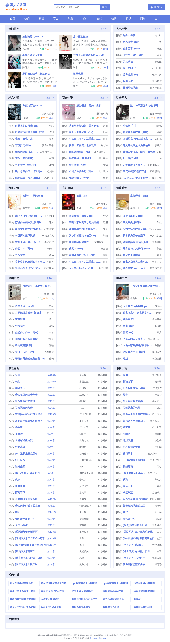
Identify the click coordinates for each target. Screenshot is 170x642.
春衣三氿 (49, 178)
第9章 (50, 473)
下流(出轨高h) (23, 145)
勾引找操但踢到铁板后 (81, 242)
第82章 (51, 394)
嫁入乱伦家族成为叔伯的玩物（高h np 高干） (138, 145)
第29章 (51, 525)
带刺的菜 (157, 261)
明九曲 (82, 434)
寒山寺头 (103, 158)
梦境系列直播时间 (81, 607)
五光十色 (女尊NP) (25, 164)
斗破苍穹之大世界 (32, 55)
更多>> (104, 29)
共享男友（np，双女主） (136, 268)
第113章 (51, 531)
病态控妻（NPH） (133, 41)
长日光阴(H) (129, 68)
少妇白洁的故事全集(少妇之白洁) (136, 229)
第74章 (51, 460)
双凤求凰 (78, 73)
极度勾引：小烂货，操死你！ (39, 286)
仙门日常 (20, 460)
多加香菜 (103, 268)
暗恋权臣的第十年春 (26, 394)
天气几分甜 (21, 525)
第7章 (50, 434)
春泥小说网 (16, 7)
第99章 (51, 388)
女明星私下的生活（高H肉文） (138, 138)
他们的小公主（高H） (27, 332)
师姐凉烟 (20, 446)
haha (159, 125)
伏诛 (17, 479)
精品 (41, 18)
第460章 (51, 375)
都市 (85, 18)
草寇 (75, 49)
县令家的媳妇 (80, 36)
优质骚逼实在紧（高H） (136, 132)
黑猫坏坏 (157, 81)
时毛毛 (158, 564)
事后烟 (158, 145)
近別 (105, 222)
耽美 (70, 18)
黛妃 (159, 48)
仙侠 (114, 18)
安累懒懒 (84, 519)
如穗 (51, 158)
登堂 (17, 375)
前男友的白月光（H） (27, 125)
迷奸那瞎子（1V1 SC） (28, 268)
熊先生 (76, 86)
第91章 (51, 486)
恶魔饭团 (157, 242)
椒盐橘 (82, 447)
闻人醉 (50, 171)
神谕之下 (20, 388)
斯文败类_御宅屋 (132, 222)
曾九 (51, 319)
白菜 (81, 538)
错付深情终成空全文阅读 (53, 583)
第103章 (51, 414)
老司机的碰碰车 (47, 152)
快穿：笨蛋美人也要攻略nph (84, 145)
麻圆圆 (104, 248)
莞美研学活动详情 (143, 607)
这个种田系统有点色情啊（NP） (148, 105)
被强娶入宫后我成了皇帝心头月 (32, 414)
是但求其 (84, 486)
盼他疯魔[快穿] (23, 345)
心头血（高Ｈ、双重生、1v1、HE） (85, 138)
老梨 (24, 86)
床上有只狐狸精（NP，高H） (29, 215)
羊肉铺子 (27, 208)
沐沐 (51, 165)
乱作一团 (157, 68)
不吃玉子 (84, 421)
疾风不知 (84, 401)
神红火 (50, 261)
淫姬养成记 (129, 319)
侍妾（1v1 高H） (24, 248)
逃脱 (125, 358)
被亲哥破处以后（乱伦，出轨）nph (29, 242)
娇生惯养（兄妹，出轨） (90, 105)
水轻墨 (82, 492)
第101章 (51, 545)
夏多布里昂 (48, 145)
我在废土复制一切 (25, 518)
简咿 (81, 466)
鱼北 (51, 125)
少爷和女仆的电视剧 (144, 583)
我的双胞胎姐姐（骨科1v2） (84, 125)
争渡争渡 (20, 486)
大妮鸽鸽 (84, 551)
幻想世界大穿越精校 (82, 591)
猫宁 (105, 216)
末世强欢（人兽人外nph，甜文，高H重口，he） (135, 164)
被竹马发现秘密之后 (113, 599)
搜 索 (104, 7)
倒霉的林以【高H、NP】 (27, 151)
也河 (81, 545)
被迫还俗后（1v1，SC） (82, 255)
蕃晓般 (158, 61)
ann (160, 158)
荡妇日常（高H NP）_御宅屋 (139, 151)
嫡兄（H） (82, 195)
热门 (27, 18)
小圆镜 (50, 306)
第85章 (51, 453)
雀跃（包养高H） (24, 158)
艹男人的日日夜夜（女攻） (135, 338)
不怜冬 (158, 306)
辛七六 (82, 479)
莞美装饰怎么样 (111, 607)
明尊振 (137, 599)
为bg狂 (104, 145)
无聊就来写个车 (101, 242)
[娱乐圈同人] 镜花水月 (27, 473)
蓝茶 (159, 55)
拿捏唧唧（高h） (139, 195)
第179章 (51, 538)
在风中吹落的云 (87, 460)
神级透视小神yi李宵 (113, 591)
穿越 (128, 18)
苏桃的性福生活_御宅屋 (28, 222)
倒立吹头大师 (86, 473)
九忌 (81, 407)
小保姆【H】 (130, 125)
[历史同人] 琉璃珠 (25, 551)
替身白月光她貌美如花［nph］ (31, 358)
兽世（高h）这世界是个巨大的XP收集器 (138, 312)
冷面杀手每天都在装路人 (28, 420)
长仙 (17, 381)
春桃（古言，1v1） (26, 351)
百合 (56, 18)
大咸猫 (82, 499)
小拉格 (104, 255)
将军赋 (19, 427)
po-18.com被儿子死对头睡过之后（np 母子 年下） (137, 178)
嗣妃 (17, 512)
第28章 (51, 492)
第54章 (51, 421)
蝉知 (105, 235)
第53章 (51, 551)
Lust (105, 132)
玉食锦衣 (84, 531)
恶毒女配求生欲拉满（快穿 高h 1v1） (29, 229)
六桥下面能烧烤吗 (50, 599)
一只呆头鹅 (156, 235)
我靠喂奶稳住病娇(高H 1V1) (137, 242)
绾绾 (159, 132)
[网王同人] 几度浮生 (26, 564)
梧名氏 (158, 312)
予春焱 (82, 375)
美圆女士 (135, 208)
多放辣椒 (157, 319)
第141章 (51, 512)
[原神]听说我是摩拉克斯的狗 (31, 544)
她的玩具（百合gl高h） (28, 178)
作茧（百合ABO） (33, 105)
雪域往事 (20, 319)
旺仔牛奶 (157, 74)
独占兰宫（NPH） (133, 48)
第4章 (50, 447)
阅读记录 (158, 7)
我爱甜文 (49, 229)
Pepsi (25, 118)
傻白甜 (133, 298)
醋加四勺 (49, 268)
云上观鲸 (103, 171)
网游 (143, 18)
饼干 (75, 67)
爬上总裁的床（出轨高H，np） (30, 171)
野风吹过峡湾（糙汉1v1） (36, 73)
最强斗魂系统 (130, 87)
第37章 (51, 479)
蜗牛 (105, 138)
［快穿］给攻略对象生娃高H (146, 286)
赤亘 (81, 558)
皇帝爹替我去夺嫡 (25, 401)
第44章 (51, 564)
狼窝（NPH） (76, 248)
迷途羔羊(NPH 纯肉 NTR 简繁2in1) (83, 229)
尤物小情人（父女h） (81, 178)
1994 (51, 132)
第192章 (51, 499)
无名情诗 (49, 352)
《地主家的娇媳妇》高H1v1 (138, 345)
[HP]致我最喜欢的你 (26, 453)
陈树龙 (158, 138)
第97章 (51, 558)
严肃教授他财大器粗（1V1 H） (31, 132)
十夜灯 (50, 248)
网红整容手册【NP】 (80, 158)
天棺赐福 (128, 61)
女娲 (105, 165)
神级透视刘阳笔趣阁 (144, 591)
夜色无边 (157, 358)
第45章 (51, 505)
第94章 (51, 407)
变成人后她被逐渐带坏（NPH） (90, 55)
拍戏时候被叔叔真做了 (27, 338)
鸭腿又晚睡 (85, 505)
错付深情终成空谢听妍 (21, 583)
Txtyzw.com (155, 229)
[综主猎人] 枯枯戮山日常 (28, 557)
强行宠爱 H (21, 255)
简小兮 (50, 312)
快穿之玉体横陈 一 (133, 255)
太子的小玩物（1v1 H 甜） (83, 268)
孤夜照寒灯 (156, 171)
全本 (157, 18)
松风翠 (82, 388)
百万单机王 (156, 87)
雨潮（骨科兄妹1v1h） (81, 132)
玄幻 (99, 18)
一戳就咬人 (48, 235)
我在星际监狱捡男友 (134, 564)
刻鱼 (159, 248)
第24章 (51, 427)
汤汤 (51, 255)
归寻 (78, 118)
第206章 (51, 381)
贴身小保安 (129, 35)
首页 (12, 18)
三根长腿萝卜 (86, 414)
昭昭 (159, 152)
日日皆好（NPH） (133, 158)
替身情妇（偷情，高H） (82, 215)
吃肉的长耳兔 (155, 165)
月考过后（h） (131, 74)
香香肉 (158, 345)
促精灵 (50, 339)
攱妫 (132, 118)
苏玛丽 (25, 49)
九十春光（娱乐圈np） (135, 306)
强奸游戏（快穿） (79, 164)
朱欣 (159, 222)
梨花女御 (157, 178)
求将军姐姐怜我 (24, 440)
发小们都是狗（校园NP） (83, 235)
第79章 (51, 401)
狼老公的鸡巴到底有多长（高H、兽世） (30, 261)
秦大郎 (158, 35)
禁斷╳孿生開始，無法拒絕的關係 (85, 222)
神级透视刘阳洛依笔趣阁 (23, 599)
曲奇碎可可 (85, 453)
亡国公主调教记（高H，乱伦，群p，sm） (83, 171)
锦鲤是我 (20, 466)
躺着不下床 (156, 268)
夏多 (51, 138)
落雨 (105, 125)
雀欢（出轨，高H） (26, 138)
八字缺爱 (103, 229)
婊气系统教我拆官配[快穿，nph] (136, 171)
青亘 (159, 255)
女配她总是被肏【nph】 (28, 312)
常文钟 (82, 512)
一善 (51, 332)
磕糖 (51, 358)
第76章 (51, 466)
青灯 (78, 208)
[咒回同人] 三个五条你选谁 (30, 538)
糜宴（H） (129, 332)
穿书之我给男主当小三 (135, 261)
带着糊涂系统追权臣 (26, 499)
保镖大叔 (128, 81)
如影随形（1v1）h (32, 36)
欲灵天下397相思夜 (51, 607)
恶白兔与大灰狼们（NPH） (138, 248)
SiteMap (93, 638)
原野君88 (49, 216)
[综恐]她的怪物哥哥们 (27, 531)
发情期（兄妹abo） (33, 195)
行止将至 (84, 427)
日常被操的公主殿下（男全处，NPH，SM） (136, 235)
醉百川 (25, 67)
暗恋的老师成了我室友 (27, 505)
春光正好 (49, 242)
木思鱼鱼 (84, 381)
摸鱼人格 (84, 564)
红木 (105, 178)
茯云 (25, 298)
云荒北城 (84, 440)
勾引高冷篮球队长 (25, 235)
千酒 (159, 42)
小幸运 (19, 433)
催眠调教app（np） (80, 151)
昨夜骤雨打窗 (101, 152)
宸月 (159, 332)
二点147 (83, 394)
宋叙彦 (82, 525)
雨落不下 (20, 492)
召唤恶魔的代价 (24, 407)
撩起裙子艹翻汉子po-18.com (155, 339)
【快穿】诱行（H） (134, 55)
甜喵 (51, 345)
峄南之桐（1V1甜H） (27, 306)
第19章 (51, 440)
